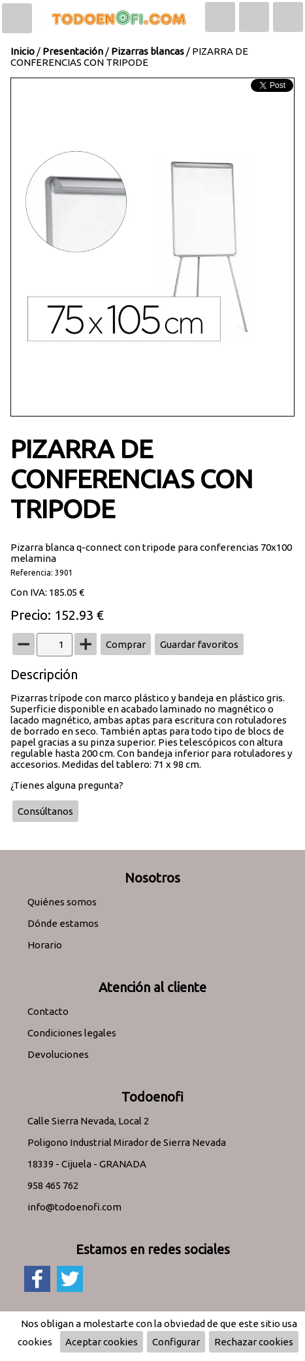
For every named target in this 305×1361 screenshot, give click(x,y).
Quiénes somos (62, 901)
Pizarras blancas (147, 51)
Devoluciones (58, 1054)
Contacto (48, 1011)
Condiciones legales (71, 1032)
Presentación (72, 51)
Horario (44, 944)
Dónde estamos (63, 923)
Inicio (22, 51)
